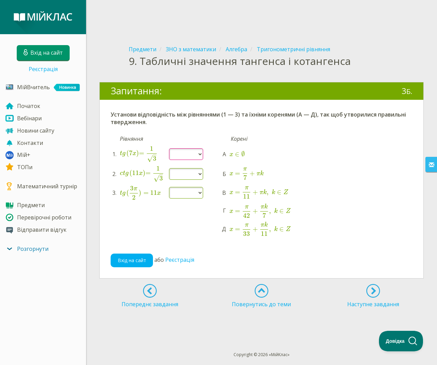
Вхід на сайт (132, 260)
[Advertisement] (261, 17)
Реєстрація (43, 69)
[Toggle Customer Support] (401, 341)
